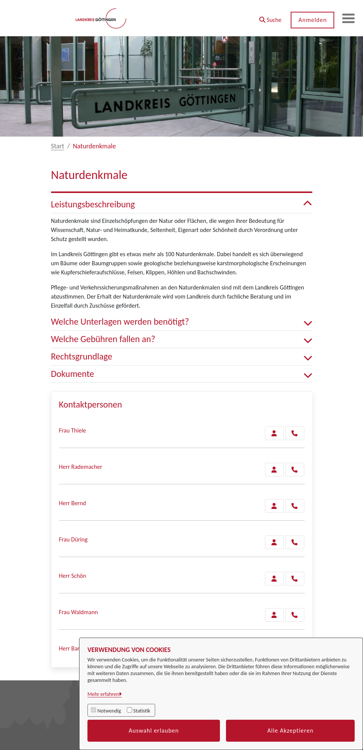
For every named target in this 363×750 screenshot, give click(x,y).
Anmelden (310, 19)
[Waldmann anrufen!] (294, 615)
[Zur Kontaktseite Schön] (274, 578)
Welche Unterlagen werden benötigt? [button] (181, 321)
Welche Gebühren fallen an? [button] (181, 339)
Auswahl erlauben (154, 730)
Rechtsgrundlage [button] (181, 356)
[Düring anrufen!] (294, 542)
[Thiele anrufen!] (294, 433)
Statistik (141, 711)
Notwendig (109, 711)
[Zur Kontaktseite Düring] (274, 542)
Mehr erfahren (103, 694)
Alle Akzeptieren (290, 730)
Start (57, 146)
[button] (267, 17)
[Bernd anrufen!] (294, 506)
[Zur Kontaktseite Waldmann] (274, 615)
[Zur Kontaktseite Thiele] (274, 433)
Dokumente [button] (181, 374)
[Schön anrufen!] (294, 578)
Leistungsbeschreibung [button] (181, 204)
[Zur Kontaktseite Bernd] (274, 506)
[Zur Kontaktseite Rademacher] (274, 469)
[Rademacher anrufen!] (294, 469)
